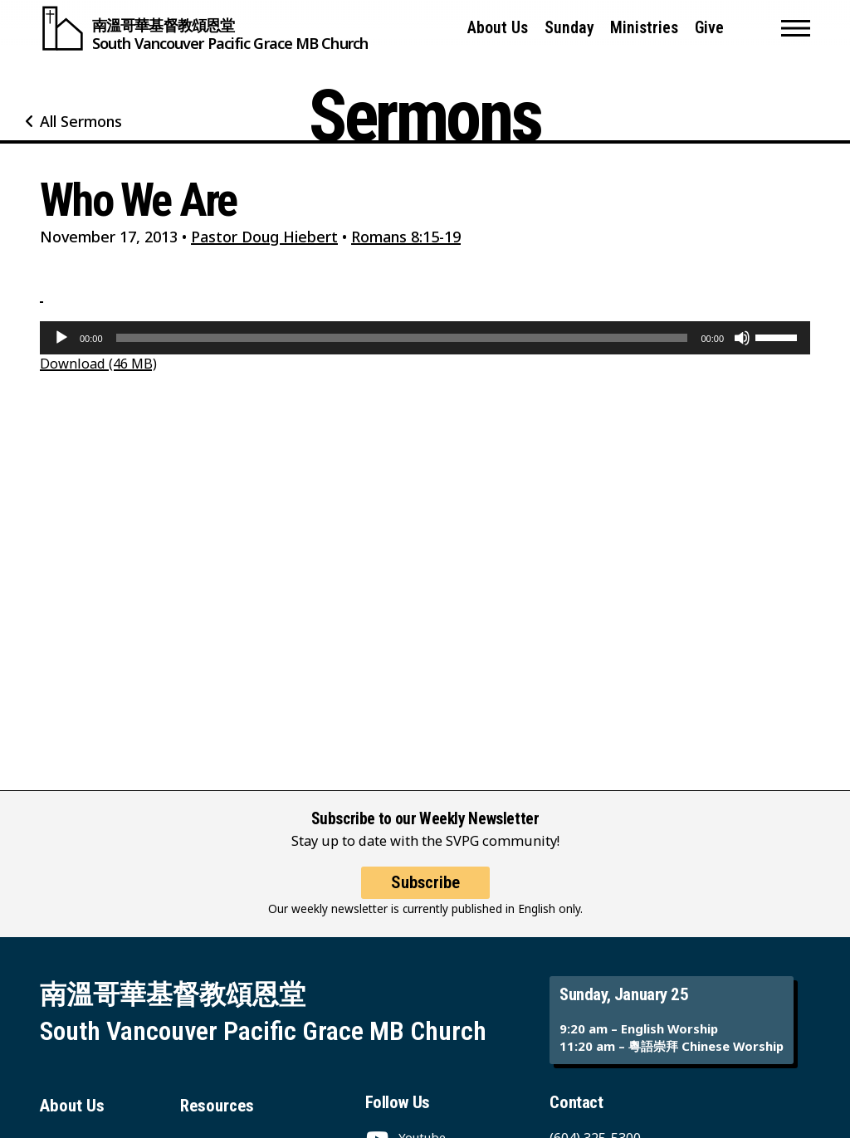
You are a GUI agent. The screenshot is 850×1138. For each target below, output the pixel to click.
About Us (497, 27)
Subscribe (425, 882)
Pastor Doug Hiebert (264, 237)
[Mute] (742, 338)
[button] (795, 28)
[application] (425, 337)
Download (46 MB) (98, 363)
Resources (217, 1106)
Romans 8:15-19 (406, 237)
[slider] (402, 338)
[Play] (61, 338)
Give (709, 27)
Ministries (644, 27)
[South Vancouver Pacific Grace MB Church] (204, 28)
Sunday (569, 27)
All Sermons (81, 121)
